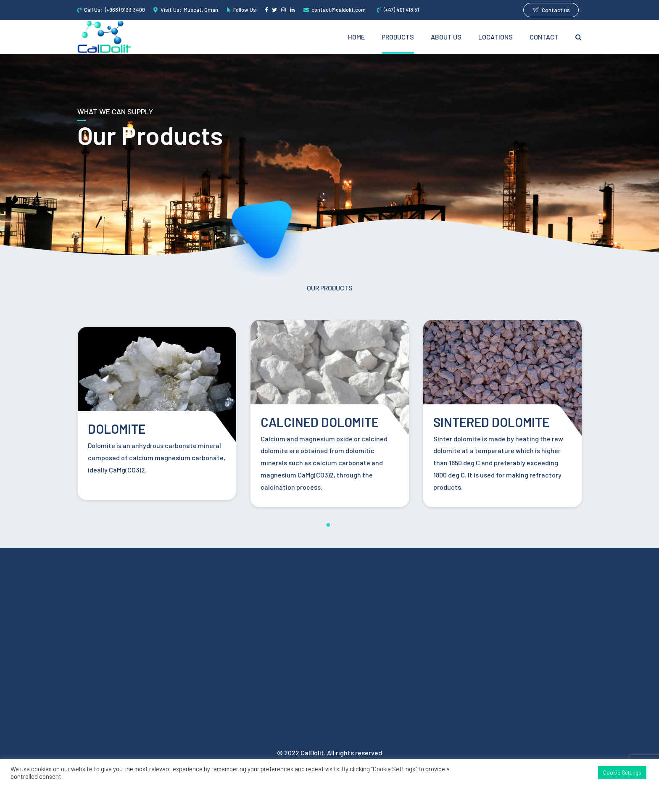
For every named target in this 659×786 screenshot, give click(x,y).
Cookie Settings (622, 772)
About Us (446, 37)
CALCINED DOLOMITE (320, 422)
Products (398, 37)
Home (356, 37)
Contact (544, 37)
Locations (495, 37)
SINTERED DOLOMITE (491, 422)
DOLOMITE (116, 428)
